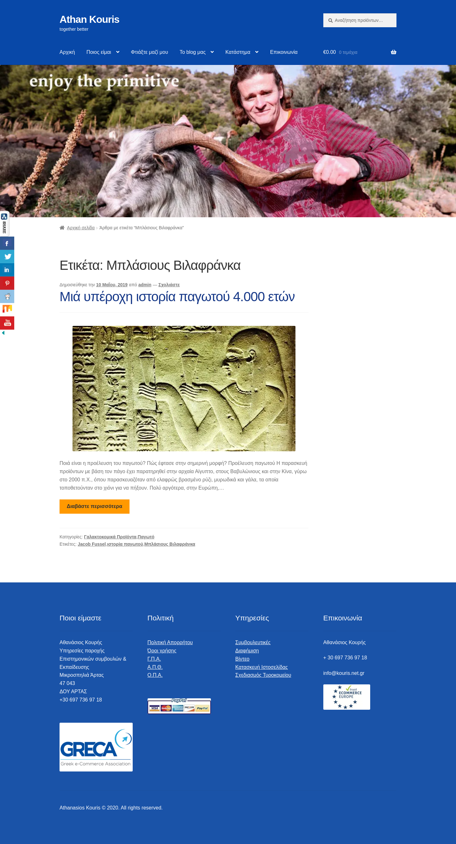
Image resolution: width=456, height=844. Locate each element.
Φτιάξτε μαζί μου (149, 52)
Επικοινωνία (284, 52)
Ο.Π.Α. (155, 675)
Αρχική (67, 52)
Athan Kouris (89, 19)
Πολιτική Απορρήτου (170, 642)
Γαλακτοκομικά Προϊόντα (110, 536)
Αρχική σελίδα (81, 227)
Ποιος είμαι (98, 52)
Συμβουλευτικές (252, 642)
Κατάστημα (237, 52)
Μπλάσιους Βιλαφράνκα (169, 544)
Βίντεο (242, 659)
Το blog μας (193, 52)
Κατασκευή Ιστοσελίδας (261, 667)
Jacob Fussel (92, 544)
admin (144, 284)
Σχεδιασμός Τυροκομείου (263, 675)
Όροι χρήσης (162, 650)
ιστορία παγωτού (125, 544)
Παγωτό (146, 536)
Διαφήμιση (247, 650)
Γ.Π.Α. (154, 659)
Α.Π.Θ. (155, 667)
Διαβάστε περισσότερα (94, 506)
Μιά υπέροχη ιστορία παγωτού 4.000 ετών (177, 296)
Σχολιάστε (169, 284)
